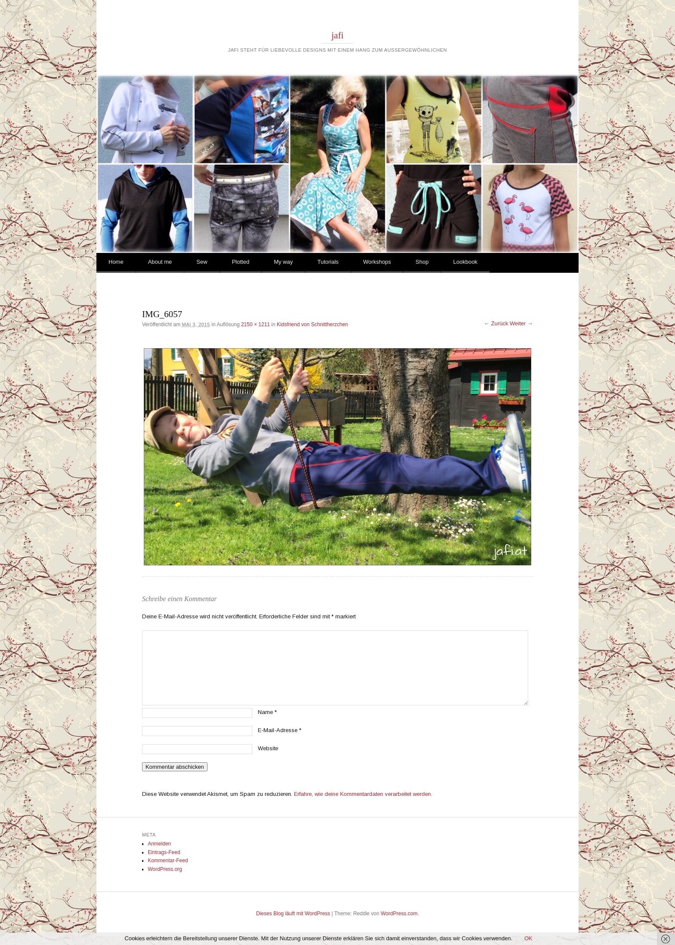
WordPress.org (165, 869)
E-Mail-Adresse (279, 730)
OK (528, 938)
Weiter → (521, 323)
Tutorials (327, 262)
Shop (421, 262)
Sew (201, 262)
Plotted (240, 262)
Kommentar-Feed (168, 861)
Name (267, 712)
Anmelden (159, 844)
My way (283, 262)
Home (116, 262)
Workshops (377, 262)
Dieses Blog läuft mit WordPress (293, 914)
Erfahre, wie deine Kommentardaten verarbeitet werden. (363, 794)
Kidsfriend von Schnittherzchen (312, 324)
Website (268, 748)
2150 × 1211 (255, 324)
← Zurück (496, 323)
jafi (337, 35)
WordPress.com (399, 914)
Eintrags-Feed (164, 852)
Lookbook (465, 262)
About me (160, 262)
